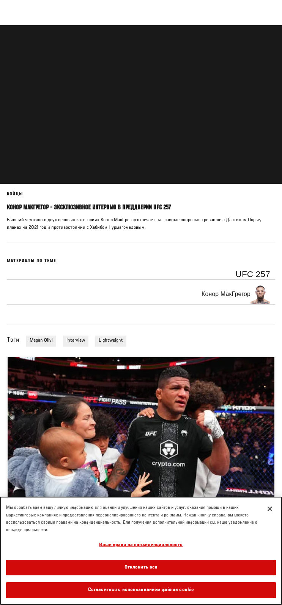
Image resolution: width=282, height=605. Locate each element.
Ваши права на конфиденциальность (141, 545)
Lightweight (111, 340)
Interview (75, 340)
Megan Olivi (41, 340)
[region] (141, 551)
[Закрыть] (270, 508)
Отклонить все (141, 567)
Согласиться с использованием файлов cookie (141, 590)
